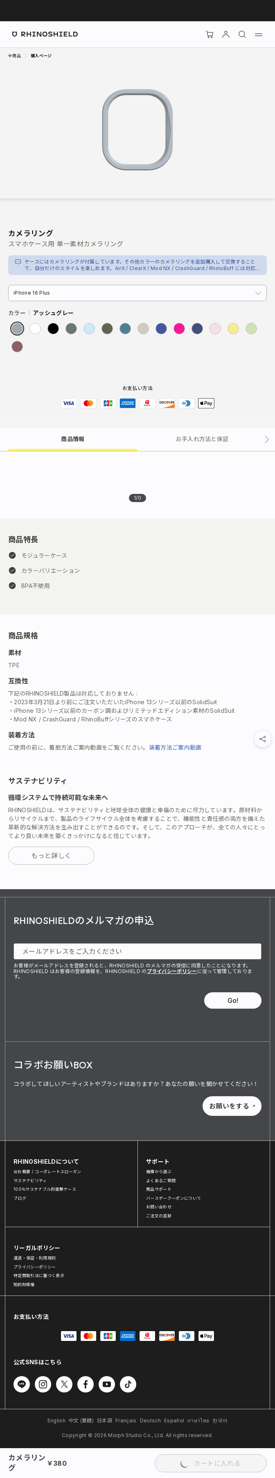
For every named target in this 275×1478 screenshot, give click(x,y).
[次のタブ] (267, 439)
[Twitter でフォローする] (64, 1384)
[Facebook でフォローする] (85, 1384)
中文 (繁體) (81, 1420)
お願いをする (232, 1106)
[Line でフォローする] (22, 1384)
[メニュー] (259, 34)
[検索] (242, 34)
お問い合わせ (158, 1206)
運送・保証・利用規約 (35, 1257)
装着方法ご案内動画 (175, 747)
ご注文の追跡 (158, 1215)
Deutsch (150, 1420)
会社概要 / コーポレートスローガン (47, 1171)
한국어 (220, 1420)
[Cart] (209, 34)
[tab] (73, 438)
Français (126, 1420)
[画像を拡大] (137, 129)
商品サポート (158, 1189)
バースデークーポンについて (173, 1198)
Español (174, 1420)
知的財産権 (24, 1284)
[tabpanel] (137, 670)
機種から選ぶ (158, 1171)
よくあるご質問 (161, 1180)
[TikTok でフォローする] (128, 1384)
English (56, 1420)
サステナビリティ (30, 1180)
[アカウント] (225, 34)
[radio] (17, 328)
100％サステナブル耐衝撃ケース (45, 1189)
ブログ (20, 1198)
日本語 (104, 1420)
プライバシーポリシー (172, 971)
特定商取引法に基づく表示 (39, 1275)
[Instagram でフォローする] (43, 1384)
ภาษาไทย (198, 1420)
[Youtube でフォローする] (107, 1384)
